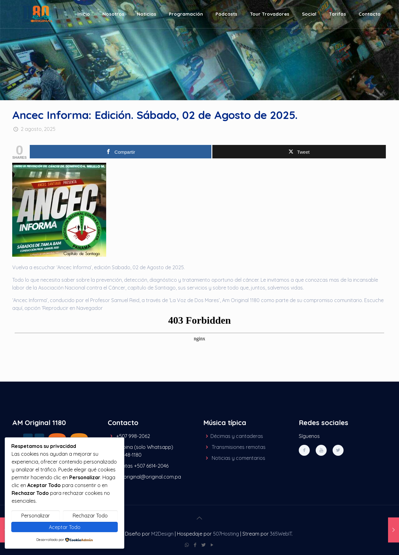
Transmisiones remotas (239, 447)
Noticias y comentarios (238, 458)
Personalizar (35, 515)
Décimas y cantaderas (236, 436)
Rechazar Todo (90, 515)
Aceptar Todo (64, 527)
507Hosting (226, 534)
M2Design (162, 534)
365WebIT (281, 534)
